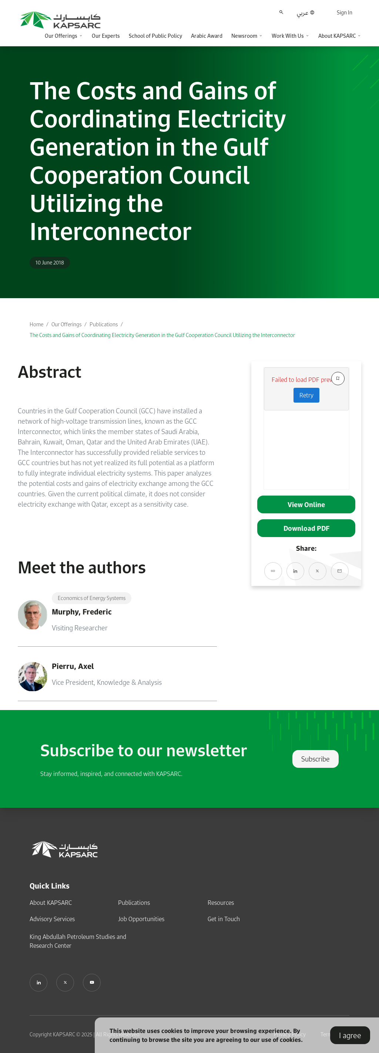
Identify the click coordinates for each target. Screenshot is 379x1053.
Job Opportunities (141, 918)
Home (36, 324)
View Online (306, 504)
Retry (306, 395)
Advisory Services (52, 918)
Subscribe (315, 759)
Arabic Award (206, 36)
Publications (104, 324)
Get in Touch (224, 918)
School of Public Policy (155, 36)
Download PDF (306, 528)
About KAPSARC (51, 902)
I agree (350, 1035)
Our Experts (106, 36)
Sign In (344, 12)
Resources (221, 902)
